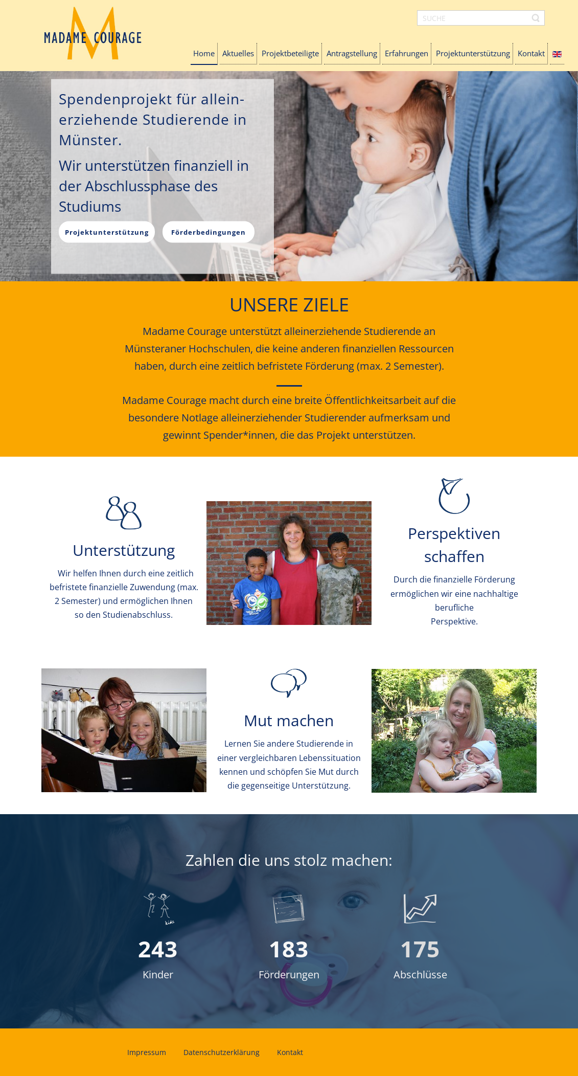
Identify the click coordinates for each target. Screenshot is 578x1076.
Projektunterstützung (107, 231)
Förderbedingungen (208, 231)
